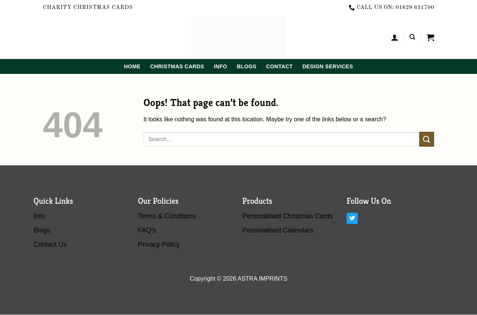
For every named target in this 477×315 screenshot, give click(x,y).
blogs (246, 66)
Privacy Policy (159, 244)
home (132, 66)
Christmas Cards (177, 66)
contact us (50, 244)
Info (220, 66)
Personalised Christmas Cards (287, 216)
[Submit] (426, 139)
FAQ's (147, 230)
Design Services (327, 66)
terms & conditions (167, 216)
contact (279, 66)
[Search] (412, 37)
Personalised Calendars (277, 230)
